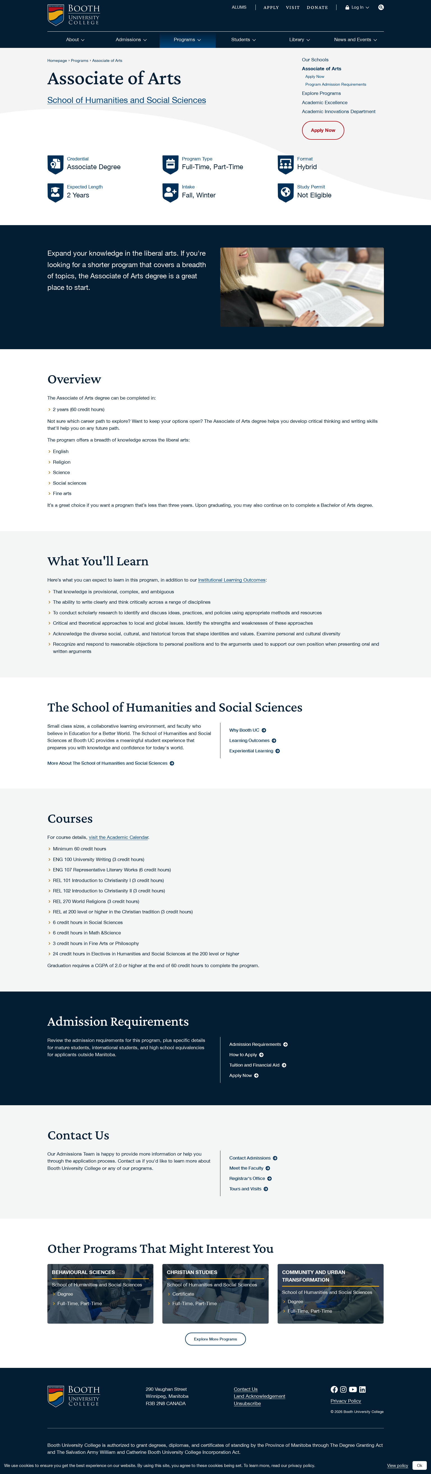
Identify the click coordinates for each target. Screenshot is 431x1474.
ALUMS (239, 7)
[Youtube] (354, 1389)
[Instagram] (344, 1389)
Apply (271, 7)
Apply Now (314, 76)
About (75, 39)
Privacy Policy (346, 1401)
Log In (360, 7)
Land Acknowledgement (259, 1396)
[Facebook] (335, 1389)
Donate (317, 7)
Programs (187, 39)
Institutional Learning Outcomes (232, 580)
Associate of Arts (107, 60)
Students (243, 39)
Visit (293, 7)
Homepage (57, 60)
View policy (397, 1465)
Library (299, 39)
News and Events (355, 39)
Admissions (131, 39)
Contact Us (246, 1389)
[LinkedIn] (363, 1389)
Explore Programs (321, 93)
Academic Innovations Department (338, 111)
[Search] (381, 7)
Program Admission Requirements (335, 84)
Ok (419, 1465)
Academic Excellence (324, 102)
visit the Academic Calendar (118, 837)
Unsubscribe (247, 1403)
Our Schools (315, 59)
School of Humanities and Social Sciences (126, 99)
